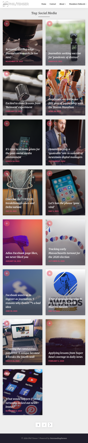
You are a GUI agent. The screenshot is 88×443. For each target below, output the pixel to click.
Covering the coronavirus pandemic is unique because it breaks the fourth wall (23, 353)
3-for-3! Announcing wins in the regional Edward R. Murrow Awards (65, 303)
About (62, 4)
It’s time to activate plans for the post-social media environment (23, 153)
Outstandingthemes (58, 438)
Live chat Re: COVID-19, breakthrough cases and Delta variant (20, 203)
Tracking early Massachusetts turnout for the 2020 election (64, 253)
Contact (53, 4)
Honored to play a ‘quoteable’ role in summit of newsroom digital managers (65, 153)
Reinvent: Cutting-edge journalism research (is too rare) (22, 53)
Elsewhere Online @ (77, 4)
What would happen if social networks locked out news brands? (23, 402)
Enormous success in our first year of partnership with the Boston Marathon (65, 103)
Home (43, 4)
